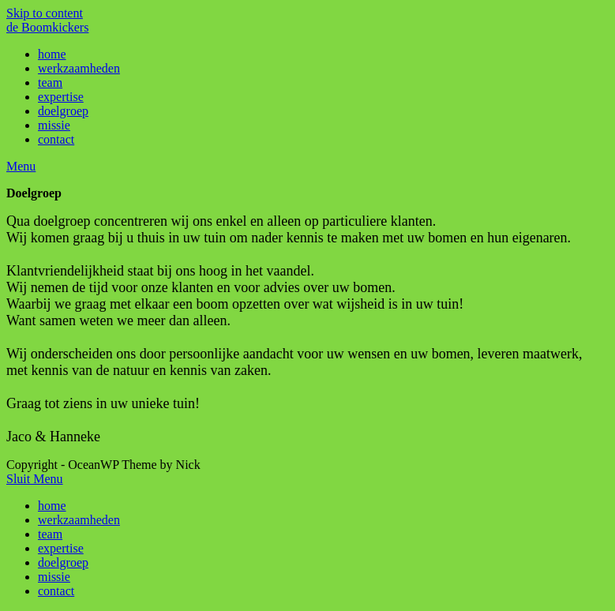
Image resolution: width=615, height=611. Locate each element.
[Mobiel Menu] (21, 166)
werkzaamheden (79, 520)
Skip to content (44, 13)
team (50, 534)
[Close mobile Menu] (34, 478)
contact (56, 591)
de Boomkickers (47, 27)
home (52, 505)
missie (54, 576)
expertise (61, 548)
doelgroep (63, 562)
